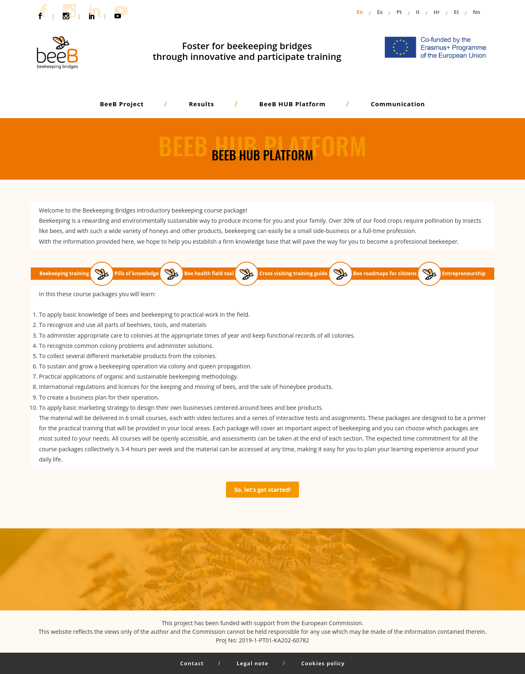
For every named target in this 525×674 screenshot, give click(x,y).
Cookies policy (323, 663)
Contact (192, 663)
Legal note (252, 663)
